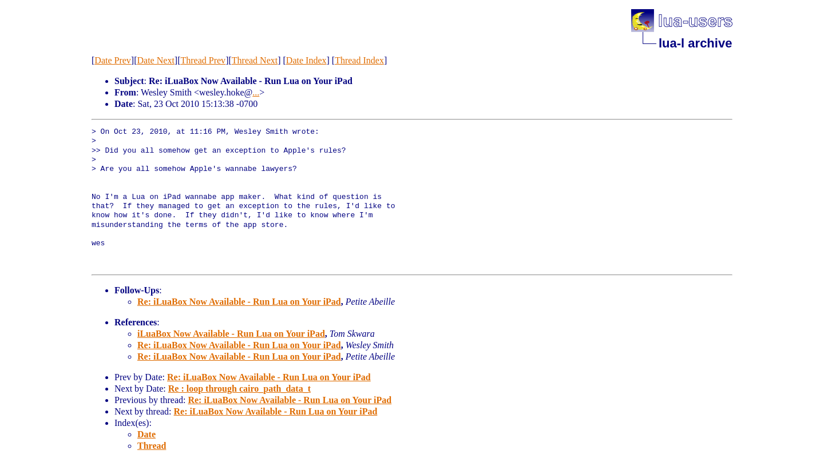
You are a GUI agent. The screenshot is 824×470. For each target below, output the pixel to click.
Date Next (156, 60)
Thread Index (359, 60)
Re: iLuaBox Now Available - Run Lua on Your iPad (239, 301)
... (255, 92)
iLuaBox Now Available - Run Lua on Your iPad (231, 333)
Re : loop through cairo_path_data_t (239, 388)
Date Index (306, 60)
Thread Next (255, 60)
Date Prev (112, 60)
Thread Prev (202, 60)
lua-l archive (695, 43)
